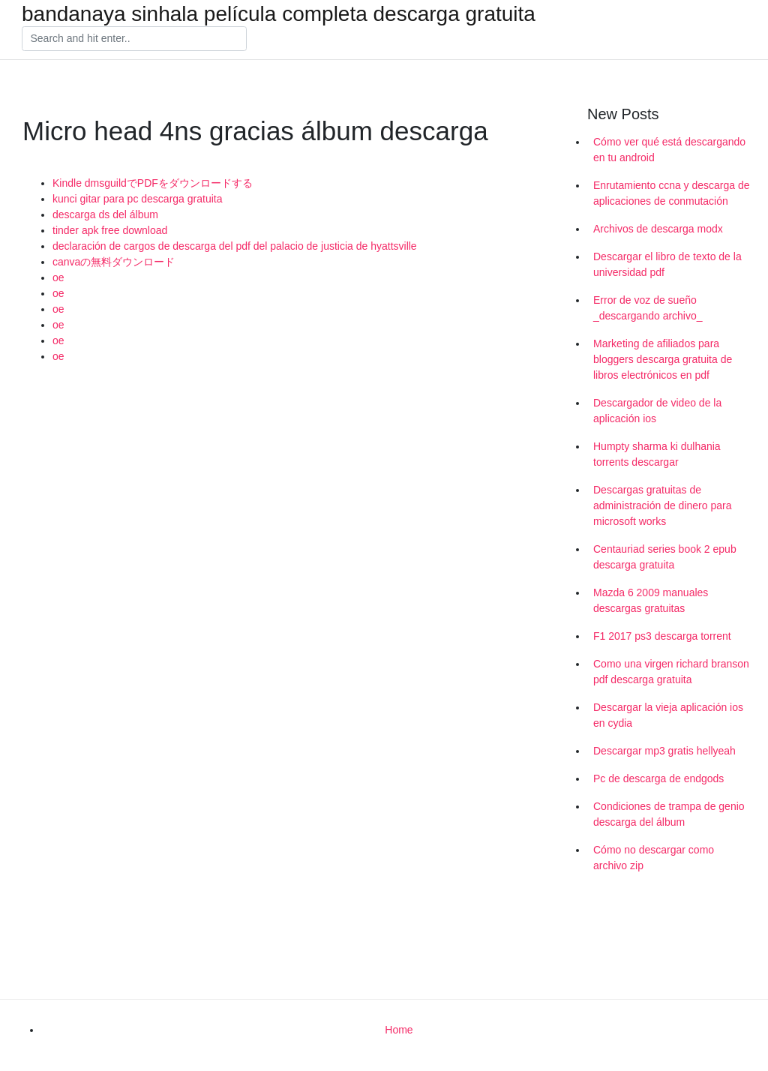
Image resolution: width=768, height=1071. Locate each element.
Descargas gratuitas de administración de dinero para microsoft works (662, 505)
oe (58, 278)
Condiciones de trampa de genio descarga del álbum (669, 814)
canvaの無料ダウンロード (113, 262)
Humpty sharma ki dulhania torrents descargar (657, 454)
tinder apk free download (109, 230)
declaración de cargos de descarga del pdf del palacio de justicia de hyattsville (234, 246)
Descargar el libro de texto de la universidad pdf (667, 264)
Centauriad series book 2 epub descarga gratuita (664, 557)
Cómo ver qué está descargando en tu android (669, 150)
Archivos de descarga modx (658, 229)
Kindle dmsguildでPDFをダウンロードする (152, 183)
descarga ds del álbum (105, 214)
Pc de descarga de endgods (658, 778)
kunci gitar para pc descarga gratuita (137, 199)
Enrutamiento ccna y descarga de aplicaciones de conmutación (671, 193)
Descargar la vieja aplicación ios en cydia (668, 715)
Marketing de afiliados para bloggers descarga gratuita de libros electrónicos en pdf (662, 359)
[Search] (134, 39)
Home (398, 1030)
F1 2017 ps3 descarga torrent (662, 636)
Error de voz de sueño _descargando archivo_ (648, 308)
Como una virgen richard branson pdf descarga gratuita (671, 672)
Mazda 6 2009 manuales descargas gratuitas (650, 600)
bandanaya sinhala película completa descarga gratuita (279, 14)
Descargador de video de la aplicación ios (657, 410)
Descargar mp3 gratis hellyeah (664, 751)
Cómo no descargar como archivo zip (653, 858)
